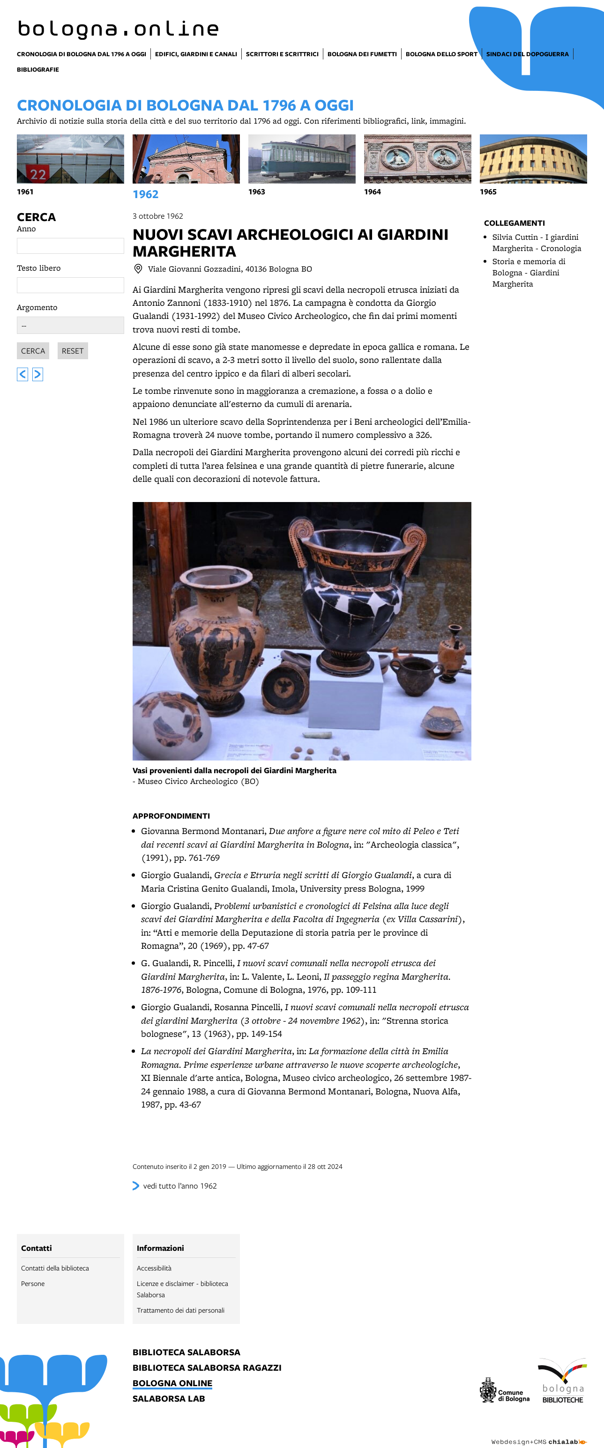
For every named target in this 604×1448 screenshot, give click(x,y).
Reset (73, 349)
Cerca (36, 216)
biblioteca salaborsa (186, 1352)
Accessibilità (154, 1267)
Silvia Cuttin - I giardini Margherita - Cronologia (537, 242)
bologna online (172, 1383)
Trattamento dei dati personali (180, 1310)
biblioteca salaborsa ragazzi (207, 1368)
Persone (33, 1283)
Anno (26, 228)
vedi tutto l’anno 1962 (180, 1185)
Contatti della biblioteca (55, 1267)
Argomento (37, 307)
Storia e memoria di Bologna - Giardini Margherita (529, 272)
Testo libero (39, 267)
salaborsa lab (169, 1399)
